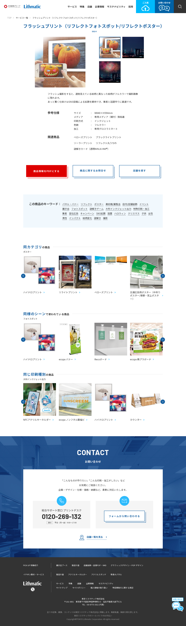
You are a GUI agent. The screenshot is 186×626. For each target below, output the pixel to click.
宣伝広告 (73, 213)
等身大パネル (116, 574)
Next (163, 276)
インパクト (75, 218)
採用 (130, 6)
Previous (23, 276)
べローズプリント (83, 137)
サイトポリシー (79, 587)
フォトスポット (79, 208)
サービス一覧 (22, 17)
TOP (9, 17)
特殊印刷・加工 (141, 208)
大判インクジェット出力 (118, 208)
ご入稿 (145, 6)
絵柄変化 (87, 218)
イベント (144, 204)
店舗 (89, 6)
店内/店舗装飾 (129, 204)
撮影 (105, 218)
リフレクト (86, 204)
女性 (150, 213)
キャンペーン (87, 213)
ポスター (99, 204)
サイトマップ (61, 587)
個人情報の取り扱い (99, 587)
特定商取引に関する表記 (122, 587)
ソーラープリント (83, 143)
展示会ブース (61, 565)
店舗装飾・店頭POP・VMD (95, 565)
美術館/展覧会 (113, 204)
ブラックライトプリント (108, 137)
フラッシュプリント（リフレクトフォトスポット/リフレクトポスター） (65, 17)
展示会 (65, 208)
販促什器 (75, 565)
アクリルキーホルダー (77, 574)
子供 (144, 213)
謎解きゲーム (97, 208)
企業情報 (99, 6)
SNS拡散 (100, 213)
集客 (64, 213)
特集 (82, 6)
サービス (72, 6)
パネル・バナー (70, 204)
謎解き (97, 218)
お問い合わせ (164, 6)
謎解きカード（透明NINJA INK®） (92, 149)
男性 (64, 218)
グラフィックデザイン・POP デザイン (127, 565)
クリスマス (134, 213)
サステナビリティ (116, 6)
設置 (110, 213)
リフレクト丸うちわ (106, 143)
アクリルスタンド (98, 574)
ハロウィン (120, 213)
